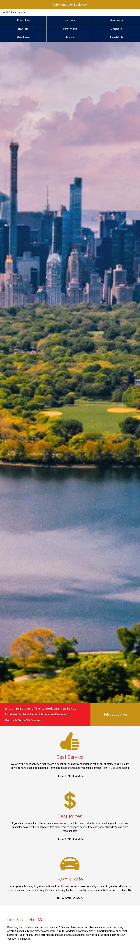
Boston (70, 37)
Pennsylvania (70, 28)
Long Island (70, 20)
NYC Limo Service (15, 12)
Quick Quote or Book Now (70, 4)
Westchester (23, 37)
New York (23, 28)
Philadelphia (116, 37)
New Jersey (116, 20)
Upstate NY (116, 28)
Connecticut (23, 20)
